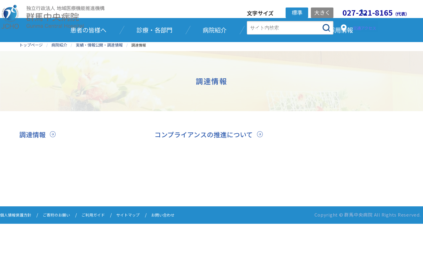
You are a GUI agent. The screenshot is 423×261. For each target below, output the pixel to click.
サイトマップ (142, 253)
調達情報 (33, 162)
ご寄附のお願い (63, 253)
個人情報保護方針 (18, 253)
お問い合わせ (181, 253)
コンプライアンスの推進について (208, 162)
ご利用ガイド (104, 253)
